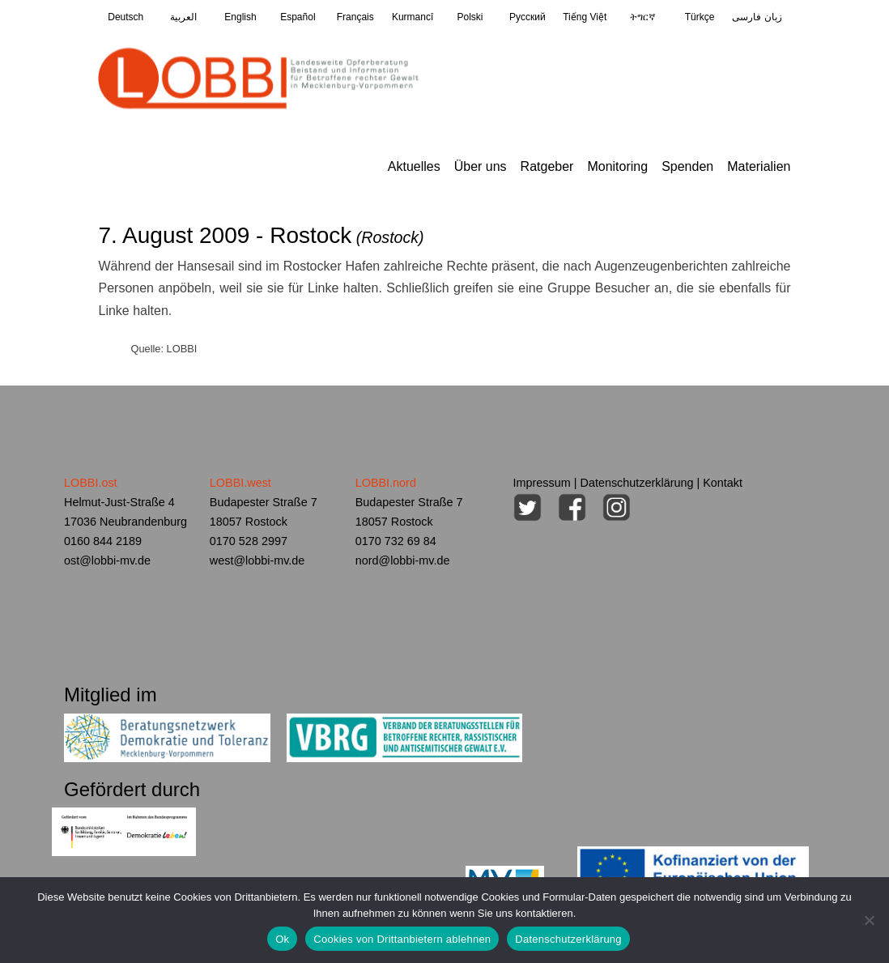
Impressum (542, 482)
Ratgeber (547, 166)
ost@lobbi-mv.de (107, 560)
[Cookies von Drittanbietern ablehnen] (869, 920)
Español (297, 17)
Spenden (687, 166)
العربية (183, 17)
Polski (470, 17)
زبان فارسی (756, 17)
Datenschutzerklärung (637, 482)
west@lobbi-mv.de (257, 560)
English (240, 17)
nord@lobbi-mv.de (402, 560)
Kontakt (722, 482)
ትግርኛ (642, 17)
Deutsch (125, 17)
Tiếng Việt (584, 17)
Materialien (758, 166)
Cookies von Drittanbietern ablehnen (402, 939)
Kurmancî (412, 17)
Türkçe (700, 17)
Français (355, 17)
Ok (282, 939)
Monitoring (617, 166)
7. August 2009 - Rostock (260, 235)
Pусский (527, 17)
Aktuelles (414, 166)
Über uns (480, 166)
